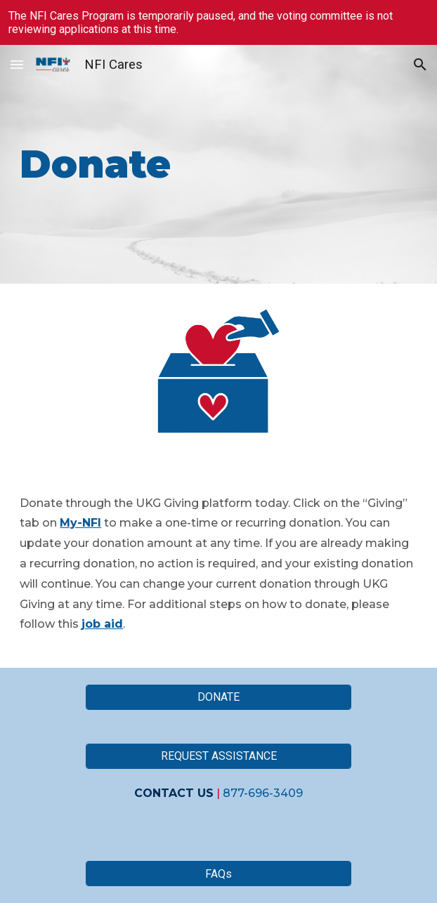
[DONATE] (218, 697)
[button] (17, 64)
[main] (218, 164)
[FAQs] (218, 874)
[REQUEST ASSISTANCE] (218, 756)
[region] (218, 22)
